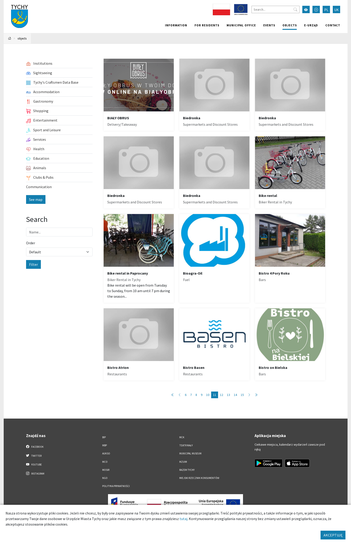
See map (35, 199)
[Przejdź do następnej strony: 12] (249, 395)
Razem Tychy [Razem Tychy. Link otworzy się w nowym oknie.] (187, 470)
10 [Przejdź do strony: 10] (207, 395)
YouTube (34, 464)
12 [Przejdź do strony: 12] (221, 395)
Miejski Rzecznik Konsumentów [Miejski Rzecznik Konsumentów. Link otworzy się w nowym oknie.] (199, 478)
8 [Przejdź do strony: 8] (196, 395)
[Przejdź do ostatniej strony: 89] (256, 395)
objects (289, 25)
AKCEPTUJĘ (333, 535)
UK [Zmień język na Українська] (336, 9)
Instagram (35, 473)
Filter (33, 264)
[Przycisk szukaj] (295, 9)
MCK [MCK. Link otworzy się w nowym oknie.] (181, 437)
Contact (332, 25)
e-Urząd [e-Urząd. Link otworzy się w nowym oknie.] (311, 25)
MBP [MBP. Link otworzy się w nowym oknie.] (104, 445)
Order (30, 243)
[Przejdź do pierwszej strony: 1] (172, 395)
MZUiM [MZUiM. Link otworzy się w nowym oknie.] (183, 461)
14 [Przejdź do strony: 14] (235, 395)
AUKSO (106, 453)
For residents (207, 25)
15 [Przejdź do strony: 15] (242, 395)
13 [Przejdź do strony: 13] (228, 395)
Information (176, 25)
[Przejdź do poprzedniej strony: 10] (179, 395)
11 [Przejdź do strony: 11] (214, 395)
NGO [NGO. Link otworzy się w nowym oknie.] (105, 478)
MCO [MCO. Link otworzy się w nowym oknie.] (105, 461)
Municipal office (241, 25)
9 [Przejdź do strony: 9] (201, 395)
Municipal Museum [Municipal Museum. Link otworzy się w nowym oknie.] (190, 453)
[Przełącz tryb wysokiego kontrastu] (306, 9)
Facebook (35, 446)
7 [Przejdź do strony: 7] (191, 395)
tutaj (183, 518)
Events (269, 25)
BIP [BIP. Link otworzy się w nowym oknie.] (104, 437)
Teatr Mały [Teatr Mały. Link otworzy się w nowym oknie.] (186, 445)
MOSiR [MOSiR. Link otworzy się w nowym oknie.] (105, 470)
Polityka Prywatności (116, 486)
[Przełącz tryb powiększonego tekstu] (316, 9)
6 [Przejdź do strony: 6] (185, 395)
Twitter (34, 455)
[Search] (276, 9)
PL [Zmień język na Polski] (326, 9)
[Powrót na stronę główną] (9, 38)
